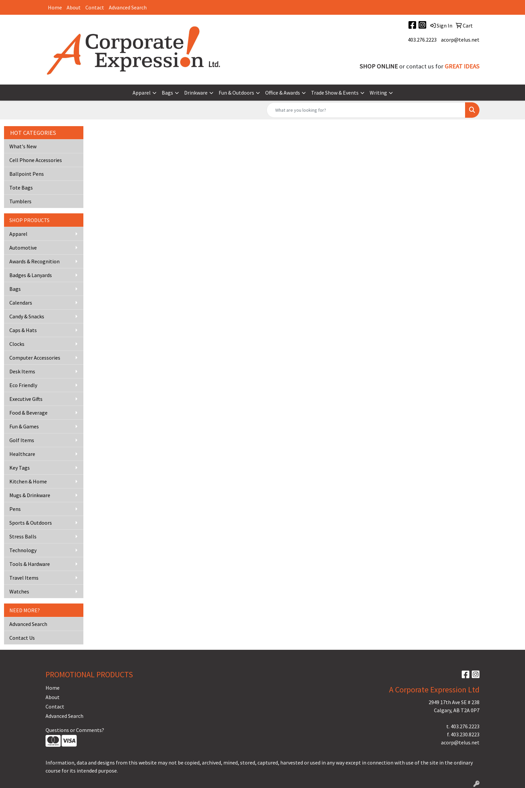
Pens (15, 509)
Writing (378, 92)
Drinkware (196, 92)
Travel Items (24, 577)
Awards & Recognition (34, 261)
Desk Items (22, 371)
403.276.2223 (422, 39)
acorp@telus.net (460, 39)
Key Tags (19, 467)
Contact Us (22, 637)
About (74, 7)
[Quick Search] (366, 110)
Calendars (20, 302)
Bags (167, 92)
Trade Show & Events (335, 92)
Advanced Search (128, 7)
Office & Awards (282, 92)
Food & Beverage (28, 412)
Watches (19, 591)
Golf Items (21, 440)
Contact (94, 7)
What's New (22, 146)
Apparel (142, 92)
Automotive (23, 247)
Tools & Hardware (29, 564)
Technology (22, 550)
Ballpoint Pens (26, 173)
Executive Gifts (26, 399)
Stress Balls (22, 536)
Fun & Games (24, 426)
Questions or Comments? (75, 730)
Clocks (16, 343)
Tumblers (20, 201)
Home (55, 7)
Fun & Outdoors (236, 92)
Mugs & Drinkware (29, 495)
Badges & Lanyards (30, 275)
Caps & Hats (23, 330)
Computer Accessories (34, 357)
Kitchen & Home (28, 481)
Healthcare (22, 454)
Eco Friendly (23, 385)
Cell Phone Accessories (35, 160)
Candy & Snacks (26, 316)
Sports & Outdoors (30, 522)
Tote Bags (21, 187)
